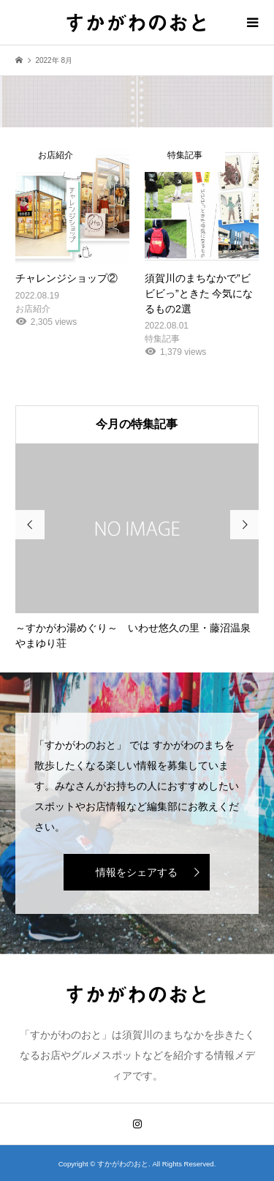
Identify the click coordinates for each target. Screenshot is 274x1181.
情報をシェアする (137, 872)
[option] (137, 547)
